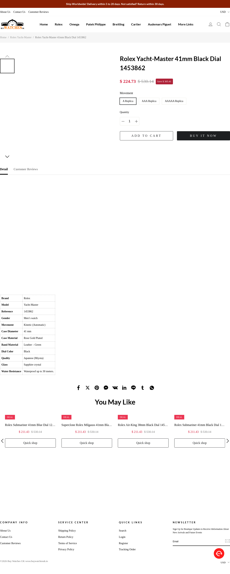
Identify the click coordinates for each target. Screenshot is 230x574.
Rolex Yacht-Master (20, 37)
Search (122, 530)
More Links (185, 24)
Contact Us (19, 12)
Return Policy (65, 536)
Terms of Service (67, 543)
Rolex (59, 24)
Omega (74, 24)
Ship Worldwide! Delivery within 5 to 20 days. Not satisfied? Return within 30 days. (115, 4)
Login (122, 536)
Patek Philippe (96, 24)
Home (44, 24)
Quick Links (131, 522)
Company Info (14, 522)
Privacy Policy (66, 549)
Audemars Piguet (159, 24)
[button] (7, 56)
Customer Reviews (38, 12)
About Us (5, 12)
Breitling (118, 24)
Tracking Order (127, 549)
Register (123, 543)
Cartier (136, 24)
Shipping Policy (67, 530)
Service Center (73, 522)
